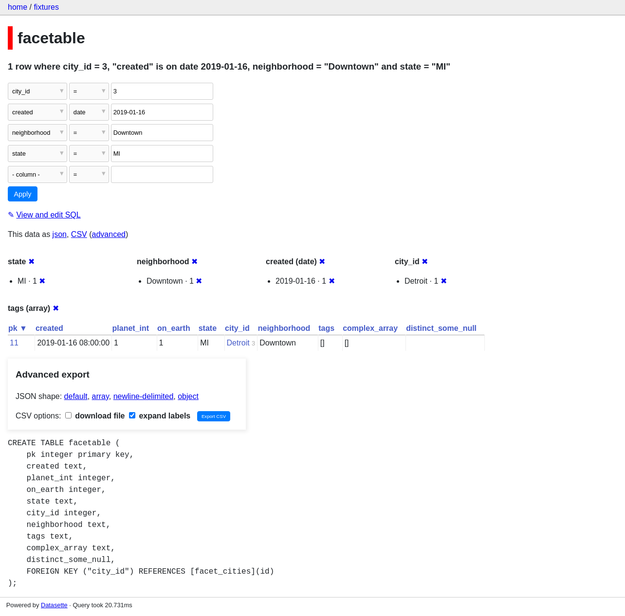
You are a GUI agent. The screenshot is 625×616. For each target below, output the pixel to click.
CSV (79, 234)
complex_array (370, 328)
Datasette (54, 605)
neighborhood (284, 328)
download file (95, 416)
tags (326, 328)
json (60, 234)
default (76, 396)
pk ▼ (17, 328)
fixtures (46, 7)
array (100, 396)
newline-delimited (143, 396)
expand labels (159, 416)
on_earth (173, 328)
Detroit (238, 343)
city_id (237, 328)
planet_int (130, 328)
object (188, 396)
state (208, 328)
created (49, 328)
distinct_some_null (441, 328)
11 (14, 343)
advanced (109, 234)
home (17, 7)
